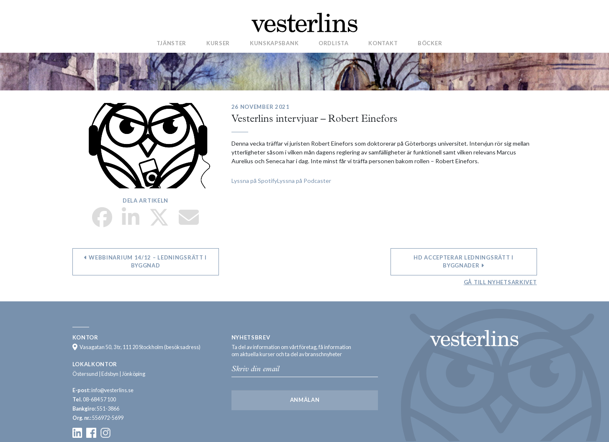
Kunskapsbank (274, 43)
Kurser (218, 43)
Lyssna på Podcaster (304, 180)
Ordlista (334, 43)
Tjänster (172, 43)
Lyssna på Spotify (254, 180)
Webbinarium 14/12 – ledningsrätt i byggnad (145, 261)
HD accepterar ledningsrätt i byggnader (464, 261)
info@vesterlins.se (112, 390)
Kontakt (383, 43)
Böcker (430, 43)
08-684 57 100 (99, 399)
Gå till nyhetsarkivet (500, 282)
